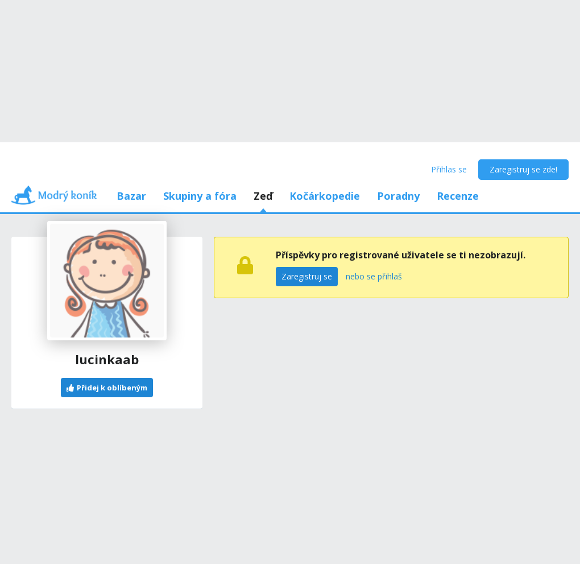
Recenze (458, 196)
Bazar (131, 196)
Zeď (263, 196)
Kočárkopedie (324, 196)
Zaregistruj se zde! (523, 169)
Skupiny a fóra (200, 196)
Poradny (398, 196)
